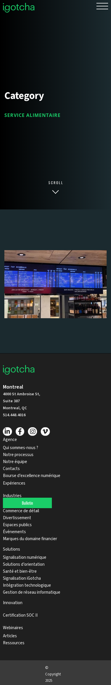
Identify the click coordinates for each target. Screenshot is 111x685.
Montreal (13, 387)
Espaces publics (17, 525)
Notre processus (18, 455)
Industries (12, 496)
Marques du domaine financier (30, 539)
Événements (14, 532)
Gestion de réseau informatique (31, 592)
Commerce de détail (21, 511)
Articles (10, 636)
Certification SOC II (20, 615)
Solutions (11, 549)
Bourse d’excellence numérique (31, 476)
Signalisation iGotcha (22, 578)
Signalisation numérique (24, 557)
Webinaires (13, 628)
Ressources (13, 643)
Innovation (12, 603)
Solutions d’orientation (24, 564)
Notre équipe (15, 462)
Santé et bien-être (20, 571)
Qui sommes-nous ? (20, 448)
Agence (10, 440)
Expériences (14, 483)
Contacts (11, 469)
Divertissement (17, 518)
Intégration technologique (27, 585)
